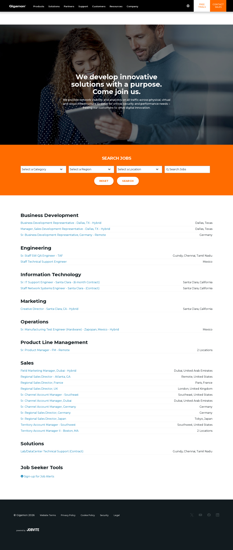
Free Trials (202, 5)
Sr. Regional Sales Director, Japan (43, 418)
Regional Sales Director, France (42, 382)
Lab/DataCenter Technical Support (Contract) (52, 451)
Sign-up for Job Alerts (37, 476)
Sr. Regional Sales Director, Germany (46, 412)
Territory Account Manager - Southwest (48, 424)
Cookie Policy (88, 515)
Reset (104, 180)
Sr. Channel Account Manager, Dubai (46, 400)
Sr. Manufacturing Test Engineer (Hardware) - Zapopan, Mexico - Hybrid (70, 329)
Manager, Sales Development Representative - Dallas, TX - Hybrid (65, 229)
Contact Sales (218, 5)
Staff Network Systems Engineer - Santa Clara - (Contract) (60, 288)
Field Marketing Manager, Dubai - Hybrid (48, 370)
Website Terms (48, 515)
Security (104, 515)
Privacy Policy (68, 515)
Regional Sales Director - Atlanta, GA (45, 376)
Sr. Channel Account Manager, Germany (48, 406)
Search (128, 180)
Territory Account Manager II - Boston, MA (49, 430)
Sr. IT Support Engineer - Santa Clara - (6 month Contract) (60, 282)
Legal (117, 515)
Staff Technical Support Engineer (44, 261)
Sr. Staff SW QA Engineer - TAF (42, 255)
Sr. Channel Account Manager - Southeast (50, 394)
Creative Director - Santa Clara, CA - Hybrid (49, 309)
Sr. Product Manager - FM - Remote (45, 350)
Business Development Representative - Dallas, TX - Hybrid (61, 223)
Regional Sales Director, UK (39, 388)
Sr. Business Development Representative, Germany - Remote (63, 235)
